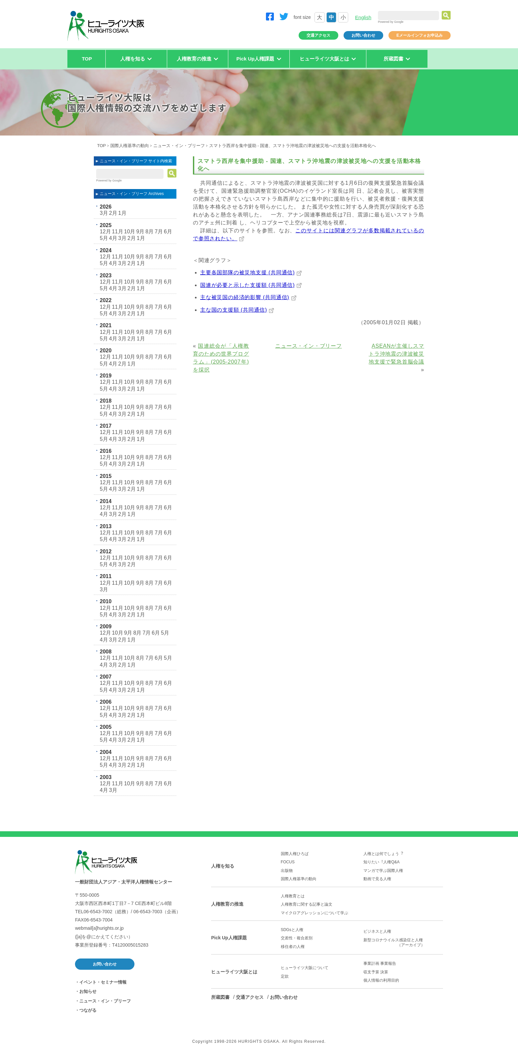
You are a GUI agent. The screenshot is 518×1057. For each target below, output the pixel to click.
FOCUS (288, 862)
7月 (159, 231)
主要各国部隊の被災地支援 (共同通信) (247, 272)
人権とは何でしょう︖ (383, 853)
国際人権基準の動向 (129, 145)
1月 (122, 213)
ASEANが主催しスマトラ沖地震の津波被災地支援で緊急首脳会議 (396, 354)
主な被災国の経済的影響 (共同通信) (244, 297)
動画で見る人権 (377, 879)
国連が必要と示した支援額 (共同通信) (247, 285)
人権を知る (222, 866)
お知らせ (87, 991)
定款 (285, 976)
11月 (117, 231)
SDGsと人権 (292, 929)
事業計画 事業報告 (379, 963)
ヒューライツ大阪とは (234, 971)
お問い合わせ (363, 35)
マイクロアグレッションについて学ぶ (314, 913)
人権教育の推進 (227, 904)
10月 (129, 231)
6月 (168, 231)
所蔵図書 (220, 997)
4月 (113, 238)
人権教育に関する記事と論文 (306, 904)
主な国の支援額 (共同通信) (233, 310)
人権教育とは (293, 896)
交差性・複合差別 (297, 938)
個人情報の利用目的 (381, 980)
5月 (104, 238)
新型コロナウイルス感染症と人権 (403, 943)
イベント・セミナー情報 (103, 982)
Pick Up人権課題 (228, 937)
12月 (105, 231)
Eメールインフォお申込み (419, 35)
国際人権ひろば (295, 853)
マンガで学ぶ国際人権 (383, 870)
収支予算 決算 (375, 972)
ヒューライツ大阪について (304, 967)
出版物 (287, 870)
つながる (87, 1010)
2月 (113, 213)
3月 (104, 213)
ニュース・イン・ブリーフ (179, 145)
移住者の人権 (293, 946)
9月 (140, 231)
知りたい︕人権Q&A (381, 862)
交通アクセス (318, 35)
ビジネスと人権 (377, 931)
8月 (149, 231)
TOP (87, 58)
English (363, 17)
